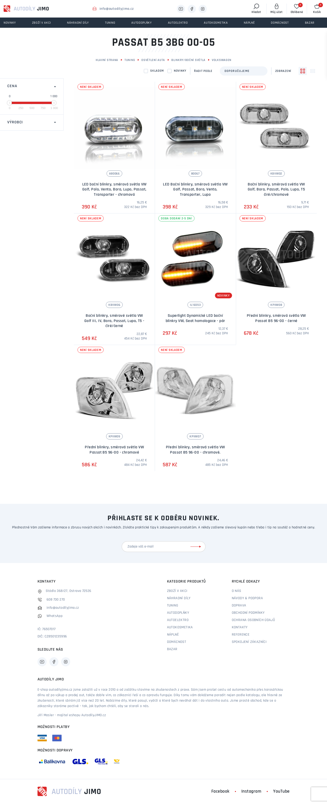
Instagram (251, 791)
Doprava (239, 605)
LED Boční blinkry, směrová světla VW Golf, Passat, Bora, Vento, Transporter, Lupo (195, 189)
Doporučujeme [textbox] (237, 71)
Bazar (172, 649)
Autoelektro (178, 620)
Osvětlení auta (153, 60)
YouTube (281, 791)
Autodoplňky (178, 613)
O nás (236, 591)
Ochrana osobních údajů (253, 620)
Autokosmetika (180, 627)
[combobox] (243, 71)
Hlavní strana (107, 60)
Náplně (173, 635)
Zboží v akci (177, 591)
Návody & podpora (247, 598)
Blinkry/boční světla (188, 60)
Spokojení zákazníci (249, 642)
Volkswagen (221, 60)
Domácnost (176, 642)
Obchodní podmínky (248, 613)
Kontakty (240, 627)
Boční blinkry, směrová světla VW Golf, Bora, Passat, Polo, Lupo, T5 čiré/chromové (276, 189)
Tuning (130, 60)
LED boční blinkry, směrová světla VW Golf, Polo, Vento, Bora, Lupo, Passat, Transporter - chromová (114, 189)
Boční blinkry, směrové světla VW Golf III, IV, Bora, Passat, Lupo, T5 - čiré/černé (114, 321)
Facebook (220, 791)
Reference (241, 635)
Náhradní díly (179, 598)
